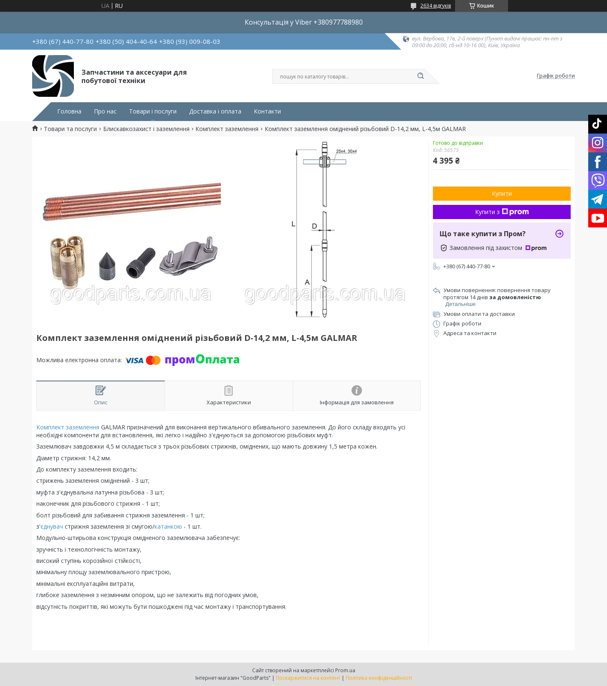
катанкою (168, 526)
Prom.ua (345, 670)
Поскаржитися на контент (308, 677)
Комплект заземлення (226, 129)
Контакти (267, 111)
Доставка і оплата (215, 111)
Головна (69, 111)
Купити (502, 193)
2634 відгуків (435, 5)
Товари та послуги (70, 129)
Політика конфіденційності (379, 677)
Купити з (502, 212)
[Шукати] (420, 76)
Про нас (105, 111)
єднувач (51, 526)
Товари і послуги (153, 111)
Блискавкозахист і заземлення (146, 129)
